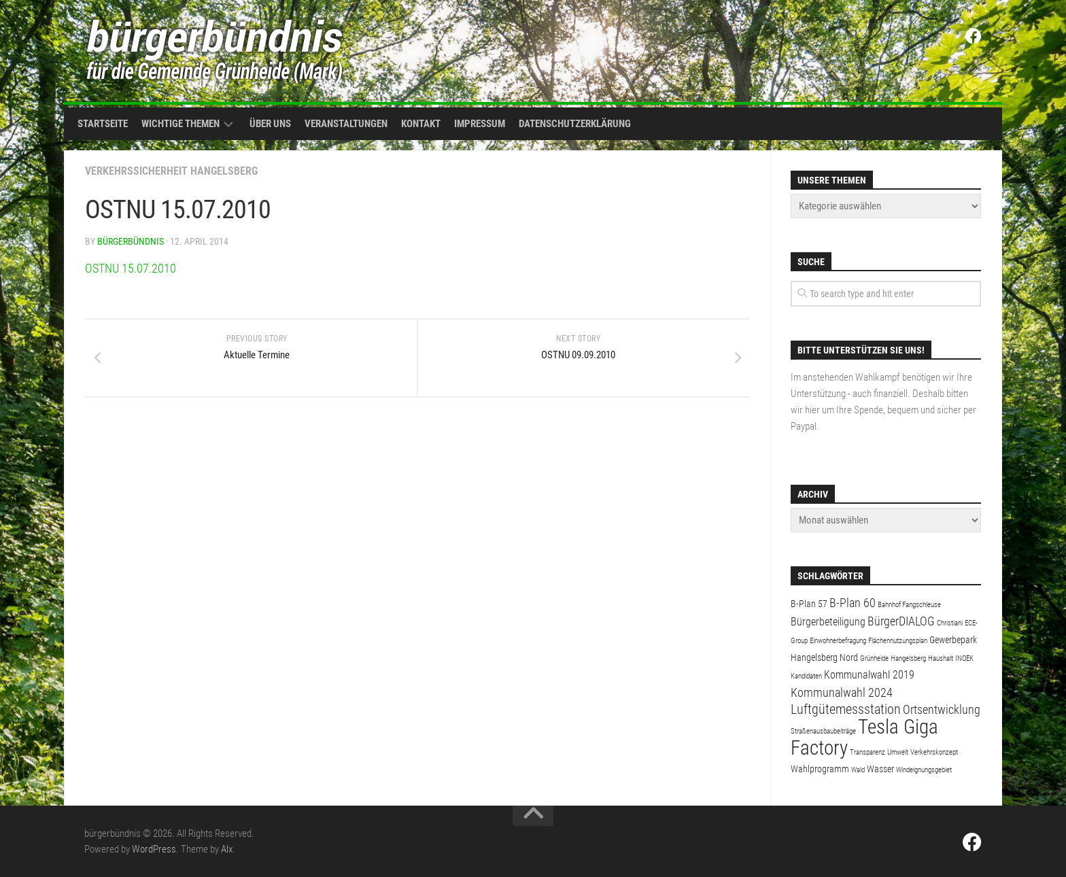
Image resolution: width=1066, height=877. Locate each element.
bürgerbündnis (130, 241)
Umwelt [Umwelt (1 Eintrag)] (897, 752)
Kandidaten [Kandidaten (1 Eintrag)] (806, 676)
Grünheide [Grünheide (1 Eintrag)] (874, 658)
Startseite (103, 124)
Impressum (479, 124)
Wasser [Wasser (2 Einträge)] (880, 768)
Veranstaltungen (346, 124)
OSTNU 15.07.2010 (130, 268)
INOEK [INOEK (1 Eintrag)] (964, 658)
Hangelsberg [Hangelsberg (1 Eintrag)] (908, 658)
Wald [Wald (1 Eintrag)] (858, 770)
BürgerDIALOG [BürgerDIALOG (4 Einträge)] (901, 621)
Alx (227, 849)
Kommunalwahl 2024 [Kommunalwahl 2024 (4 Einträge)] (842, 692)
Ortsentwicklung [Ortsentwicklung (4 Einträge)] (941, 709)
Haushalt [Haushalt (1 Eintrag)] (940, 658)
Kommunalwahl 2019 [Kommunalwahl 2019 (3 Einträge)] (869, 674)
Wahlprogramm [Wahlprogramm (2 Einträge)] (820, 768)
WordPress (154, 849)
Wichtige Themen (180, 124)
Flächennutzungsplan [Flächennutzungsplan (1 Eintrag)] (897, 640)
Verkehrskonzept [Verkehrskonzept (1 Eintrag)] (934, 752)
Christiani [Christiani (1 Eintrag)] (950, 623)
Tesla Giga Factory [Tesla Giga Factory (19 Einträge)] (864, 737)
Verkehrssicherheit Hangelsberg (171, 171)
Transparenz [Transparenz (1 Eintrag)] (867, 752)
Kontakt (421, 124)
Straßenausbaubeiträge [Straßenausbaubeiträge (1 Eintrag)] (823, 731)
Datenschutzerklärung (575, 124)
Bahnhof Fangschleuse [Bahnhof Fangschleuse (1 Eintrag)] (909, 604)
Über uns (270, 124)
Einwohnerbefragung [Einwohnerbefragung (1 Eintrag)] (838, 640)
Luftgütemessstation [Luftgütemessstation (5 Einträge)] (846, 709)
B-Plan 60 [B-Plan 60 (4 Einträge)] (852, 603)
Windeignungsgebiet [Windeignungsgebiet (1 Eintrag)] (924, 770)
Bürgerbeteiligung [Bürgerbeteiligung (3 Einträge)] (828, 621)
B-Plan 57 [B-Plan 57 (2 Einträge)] (809, 603)
